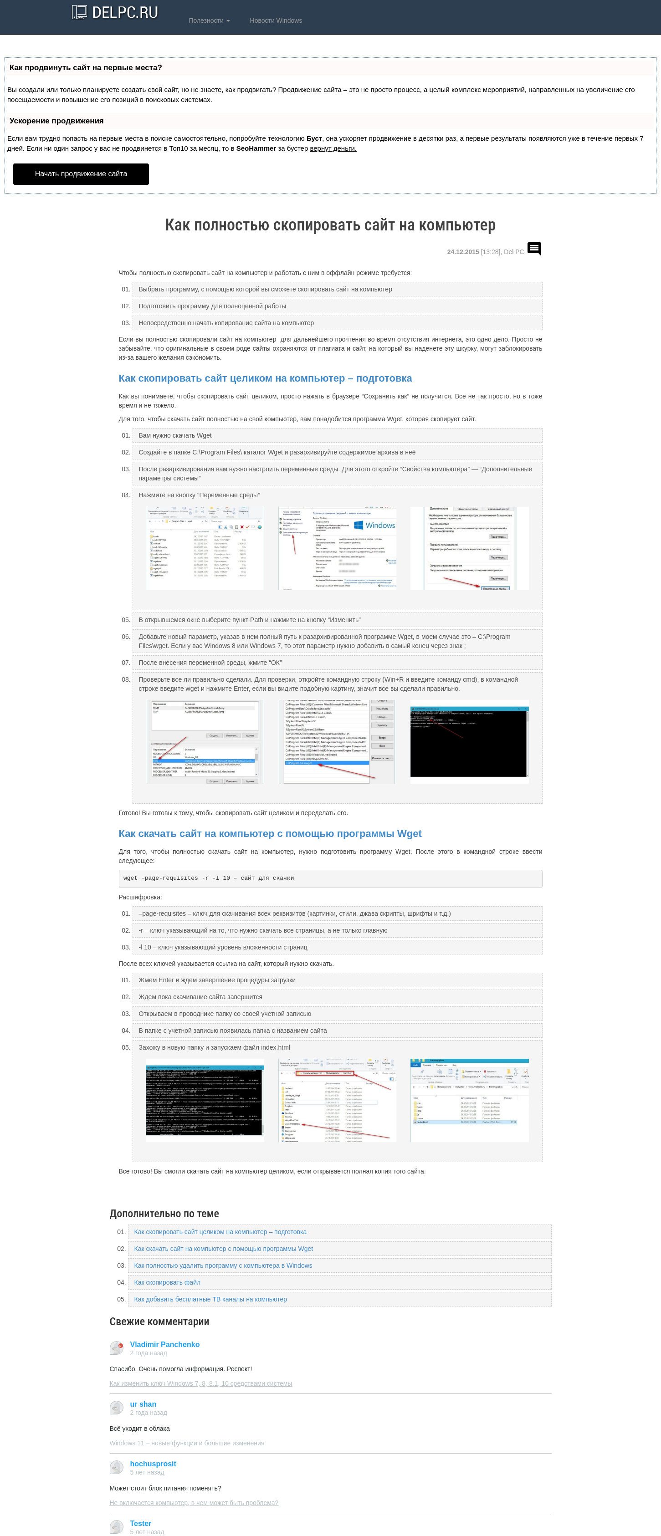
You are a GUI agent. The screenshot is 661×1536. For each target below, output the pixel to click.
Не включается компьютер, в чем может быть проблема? (194, 1502)
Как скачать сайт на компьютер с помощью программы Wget (270, 833)
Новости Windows (275, 20)
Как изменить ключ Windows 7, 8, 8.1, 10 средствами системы (201, 1383)
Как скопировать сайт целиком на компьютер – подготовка (265, 378)
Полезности (208, 20)
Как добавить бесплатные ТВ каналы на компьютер (210, 1299)
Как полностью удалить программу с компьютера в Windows (223, 1265)
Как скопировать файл (167, 1282)
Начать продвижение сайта (81, 174)
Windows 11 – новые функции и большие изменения (187, 1443)
